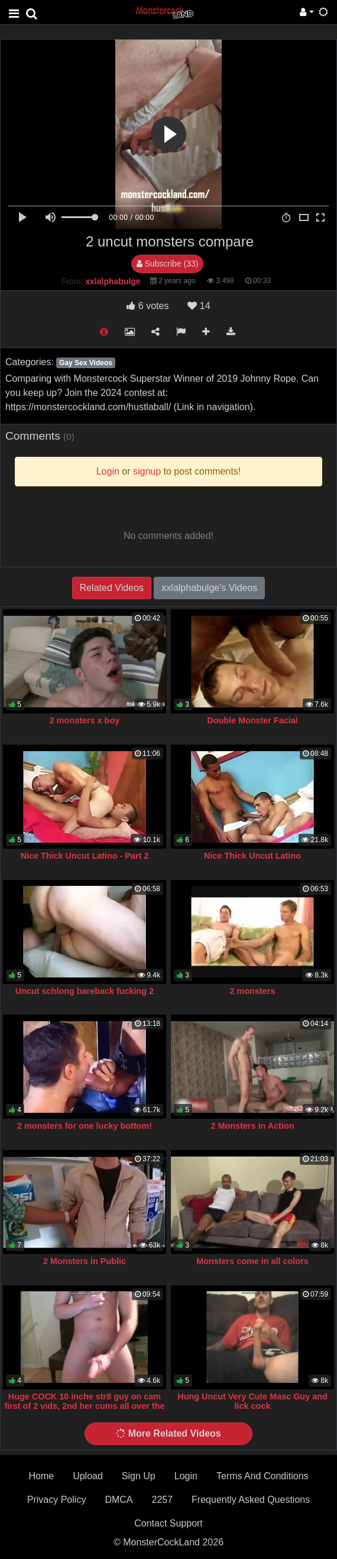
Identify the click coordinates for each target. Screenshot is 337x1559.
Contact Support (168, 1523)
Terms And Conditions (262, 1476)
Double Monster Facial (252, 720)
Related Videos (112, 588)
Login (185, 1476)
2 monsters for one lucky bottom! (84, 1126)
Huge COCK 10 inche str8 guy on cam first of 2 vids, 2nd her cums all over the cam (84, 1406)
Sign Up (138, 1476)
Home (41, 1476)
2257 (162, 1500)
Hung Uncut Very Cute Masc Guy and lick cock (252, 1401)
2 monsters (253, 991)
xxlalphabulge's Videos (209, 588)
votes (147, 306)
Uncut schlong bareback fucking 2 (84, 991)
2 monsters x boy (84, 720)
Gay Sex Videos (85, 363)
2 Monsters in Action (252, 1126)
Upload (88, 1476)
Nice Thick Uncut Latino (252, 855)
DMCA (118, 1500)
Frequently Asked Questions (251, 1500)
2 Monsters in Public (84, 1261)
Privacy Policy (56, 1500)
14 (198, 306)
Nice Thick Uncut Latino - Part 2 (85, 855)
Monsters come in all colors (252, 1261)
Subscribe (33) (168, 263)
